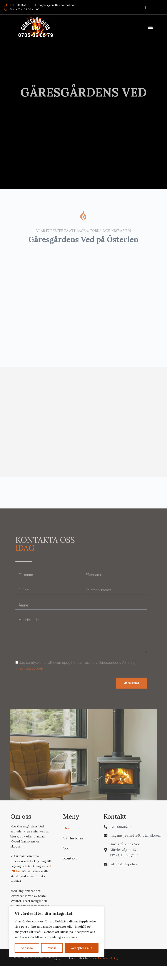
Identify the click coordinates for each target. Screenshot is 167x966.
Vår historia (73, 837)
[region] (56, 931)
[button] (150, 27)
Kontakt (70, 857)
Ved (66, 847)
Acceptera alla (81, 948)
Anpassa (27, 948)
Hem (67, 827)
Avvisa (52, 948)
